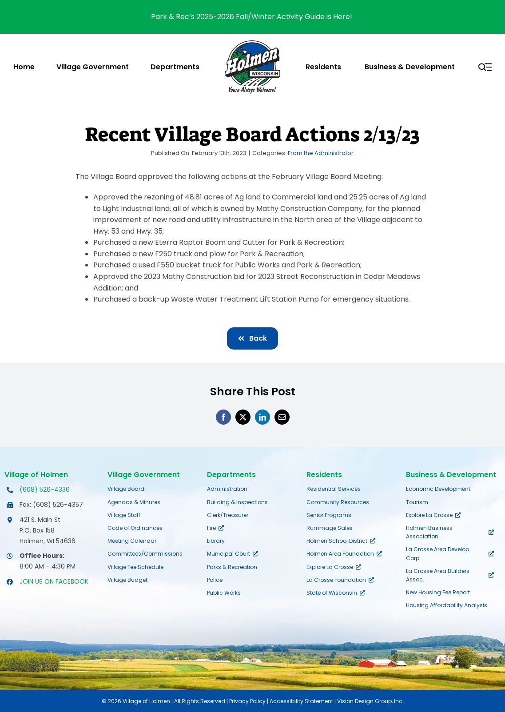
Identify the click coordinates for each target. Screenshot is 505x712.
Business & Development (451, 474)
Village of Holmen (36, 474)
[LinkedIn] (262, 417)
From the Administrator (321, 153)
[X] (243, 417)
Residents (324, 474)
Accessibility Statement (301, 701)
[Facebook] (223, 417)
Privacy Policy (247, 701)
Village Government (143, 474)
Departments (231, 474)
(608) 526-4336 (45, 489)
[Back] (252, 338)
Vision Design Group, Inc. (370, 701)
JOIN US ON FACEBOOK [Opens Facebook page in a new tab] (54, 581)
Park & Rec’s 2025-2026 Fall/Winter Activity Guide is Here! (252, 17)
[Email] (282, 417)
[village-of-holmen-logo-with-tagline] (252, 44)
